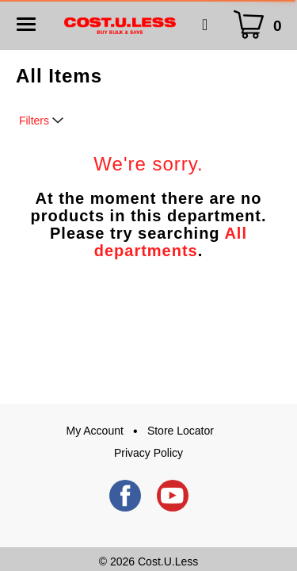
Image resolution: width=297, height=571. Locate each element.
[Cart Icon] (261, 25)
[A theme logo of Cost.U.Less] (120, 24)
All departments (170, 241)
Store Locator (180, 430)
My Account (95, 430)
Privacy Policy (148, 452)
